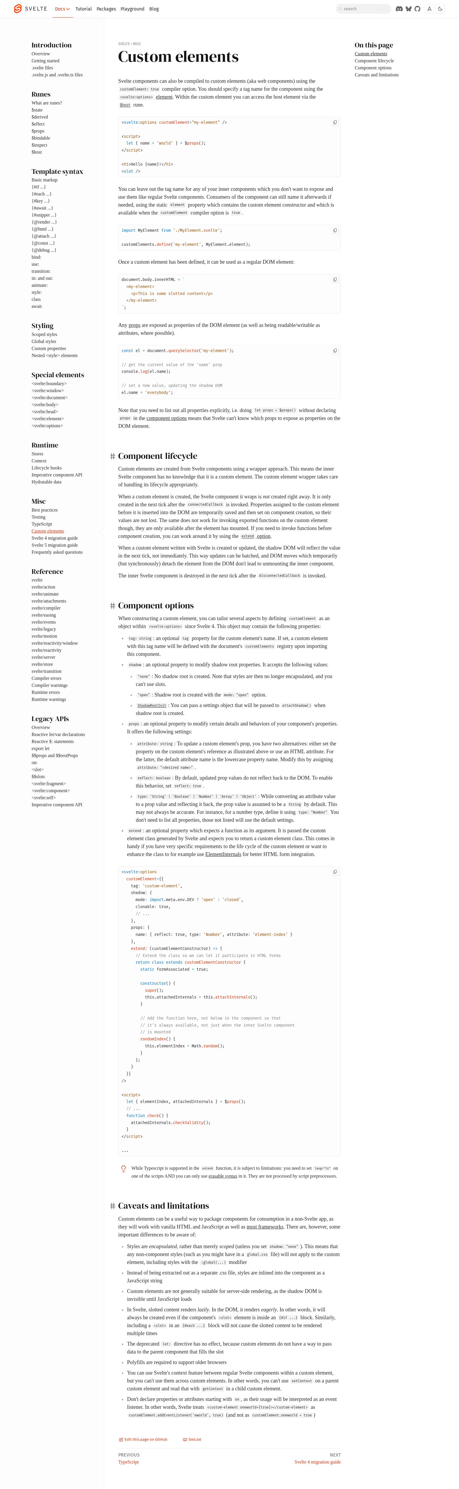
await (37, 306)
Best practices (45, 509)
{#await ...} (42, 207)
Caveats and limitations (377, 74)
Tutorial (84, 9)
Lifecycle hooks (47, 467)
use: (35, 264)
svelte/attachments (49, 600)
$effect (38, 123)
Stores (37, 453)
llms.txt (192, 1439)
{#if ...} (39, 186)
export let (40, 748)
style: (37, 292)
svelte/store (42, 664)
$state (37, 109)
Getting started (45, 60)
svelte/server (43, 657)
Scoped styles (44, 334)
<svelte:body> (45, 404)
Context (39, 460)
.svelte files (42, 67)
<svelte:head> (45, 411)
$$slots (38, 776)
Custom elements (48, 531)
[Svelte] (33, 9)
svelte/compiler (46, 607)
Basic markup (44, 179)
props (135, 325)
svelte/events (44, 622)
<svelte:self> (44, 797)
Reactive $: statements (53, 741)
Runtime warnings (49, 699)
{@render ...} (44, 221)
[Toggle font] (429, 8)
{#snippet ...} (44, 214)
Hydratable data (46, 481)
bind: (36, 257)
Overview (41, 53)
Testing (38, 516)
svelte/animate (45, 593)
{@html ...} (43, 229)
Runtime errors (46, 692)
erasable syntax (223, 1176)
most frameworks (265, 1227)
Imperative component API (57, 474)
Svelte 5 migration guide (55, 545)
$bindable (41, 137)
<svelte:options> (47, 425)
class (36, 299)
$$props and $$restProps (55, 755)
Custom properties (49, 348)
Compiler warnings (50, 685)
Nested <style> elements (55, 355)
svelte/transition (46, 671)
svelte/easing (44, 615)
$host (37, 152)
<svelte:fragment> (49, 783)
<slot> (38, 769)
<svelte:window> (48, 390)
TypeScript (42, 524)
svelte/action (43, 586)
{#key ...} (41, 200)
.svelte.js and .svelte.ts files (57, 74)
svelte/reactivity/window (55, 643)
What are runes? (47, 102)
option (255, 536)
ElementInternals (223, 854)
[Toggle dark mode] (440, 8)
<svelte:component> (51, 790)
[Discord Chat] (399, 9)
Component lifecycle (374, 60)
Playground (133, 9)
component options (167, 418)
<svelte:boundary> (49, 383)
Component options (373, 67)
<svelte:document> (50, 397)
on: (34, 762)
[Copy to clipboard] (335, 122)
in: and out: (42, 278)
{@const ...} (43, 243)
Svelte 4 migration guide (55, 538)
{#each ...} (42, 193)
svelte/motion (44, 636)
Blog (154, 9)
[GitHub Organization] (417, 9)
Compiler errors (46, 678)
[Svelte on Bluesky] (408, 9)
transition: (41, 271)
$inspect (39, 145)
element (164, 97)
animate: (40, 285)
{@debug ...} (44, 250)
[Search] (363, 9)
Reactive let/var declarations (58, 734)
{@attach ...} (44, 236)
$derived (40, 116)
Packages (106, 9)
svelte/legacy (44, 629)
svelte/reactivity (46, 650)
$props (38, 130)
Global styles (44, 341)
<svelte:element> (48, 418)
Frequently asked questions (57, 552)
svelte (37, 579)
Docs (63, 9)
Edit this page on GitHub (143, 1439)
